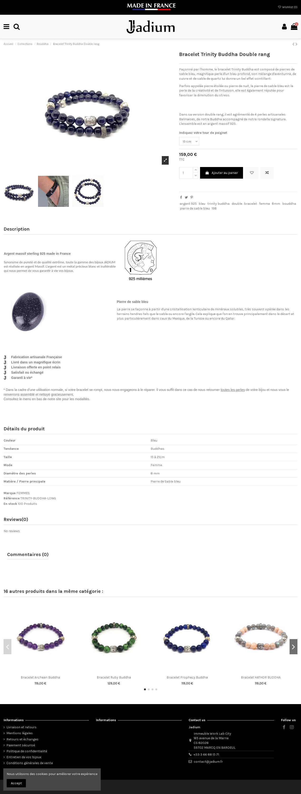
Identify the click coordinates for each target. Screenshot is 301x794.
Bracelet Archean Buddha (40, 677)
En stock (10, 504)
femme (264, 204)
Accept (16, 783)
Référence (12, 498)
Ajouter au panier (221, 173)
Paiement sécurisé (20, 745)
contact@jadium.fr (208, 762)
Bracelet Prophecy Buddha (187, 677)
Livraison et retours (21, 727)
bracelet (250, 204)
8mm (276, 204)
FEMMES (23, 493)
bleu (202, 204)
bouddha (289, 204)
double (237, 204)
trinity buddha (218, 204)
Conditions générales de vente (29, 763)
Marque (10, 493)
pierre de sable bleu (195, 208)
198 (214, 208)
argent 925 (188, 204)
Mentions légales (19, 733)
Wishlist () (287, 7)
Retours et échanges (22, 739)
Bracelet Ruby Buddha (114, 677)
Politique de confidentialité (26, 751)
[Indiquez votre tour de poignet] (189, 141)
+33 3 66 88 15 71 (206, 754)
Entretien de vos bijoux (23, 757)
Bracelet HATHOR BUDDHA (261, 677)
